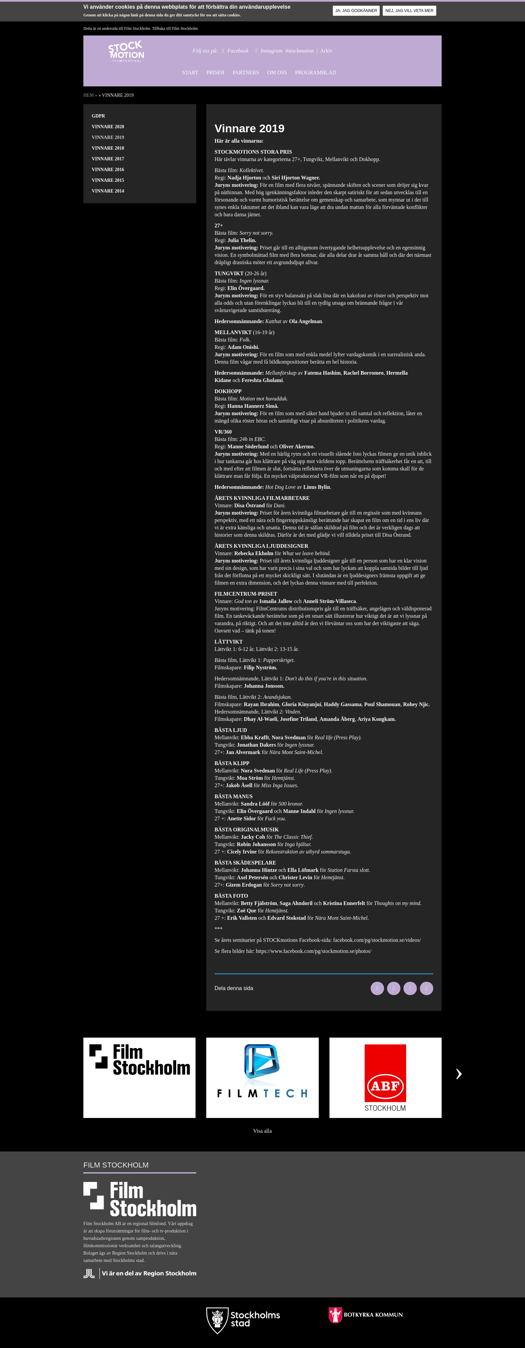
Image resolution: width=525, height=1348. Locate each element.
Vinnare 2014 (108, 191)
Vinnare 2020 (108, 126)
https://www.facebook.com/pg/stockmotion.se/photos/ (313, 951)
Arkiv (326, 51)
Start (190, 72)
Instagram (271, 51)
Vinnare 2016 (108, 169)
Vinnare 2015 (108, 180)
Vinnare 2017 (108, 158)
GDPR (98, 116)
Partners (246, 72)
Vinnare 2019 (108, 137)
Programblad (315, 72)
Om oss (277, 72)
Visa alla (262, 1131)
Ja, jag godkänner (356, 10)
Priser (215, 72)
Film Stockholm (185, 28)
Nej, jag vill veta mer (409, 10)
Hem (88, 95)
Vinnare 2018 (108, 148)
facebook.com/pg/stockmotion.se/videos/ (377, 940)
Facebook (237, 51)
